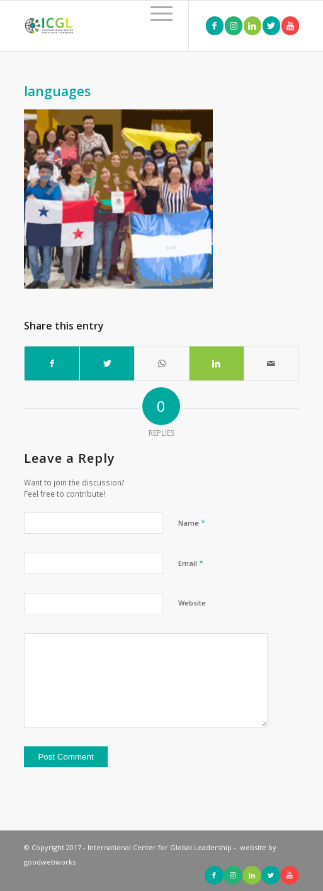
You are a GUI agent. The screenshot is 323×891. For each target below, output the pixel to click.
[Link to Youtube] (290, 25)
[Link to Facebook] (215, 25)
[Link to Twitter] (271, 25)
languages (57, 91)
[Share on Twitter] (107, 363)
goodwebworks (50, 861)
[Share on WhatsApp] (162, 363)
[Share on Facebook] (52, 363)
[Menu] (155, 13)
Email (190, 562)
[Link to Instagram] (233, 25)
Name (191, 522)
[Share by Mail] (271, 363)
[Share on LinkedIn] (217, 363)
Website (192, 602)
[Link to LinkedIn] (252, 25)
